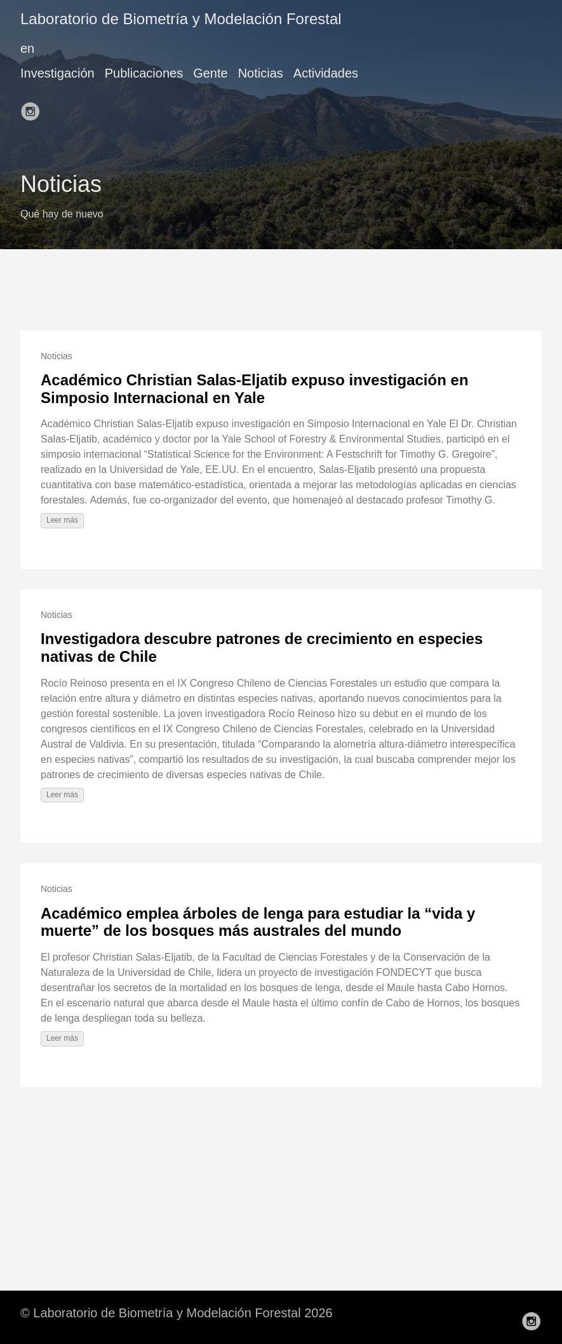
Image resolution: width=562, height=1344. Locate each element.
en (27, 48)
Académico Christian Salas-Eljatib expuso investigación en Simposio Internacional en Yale (255, 388)
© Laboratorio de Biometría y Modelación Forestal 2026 (176, 1313)
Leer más (62, 520)
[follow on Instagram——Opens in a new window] (34, 107)
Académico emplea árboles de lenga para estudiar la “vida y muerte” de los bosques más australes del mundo (258, 922)
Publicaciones (144, 73)
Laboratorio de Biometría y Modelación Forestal (181, 18)
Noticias (260, 73)
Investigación (57, 73)
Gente (210, 73)
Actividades (325, 73)
